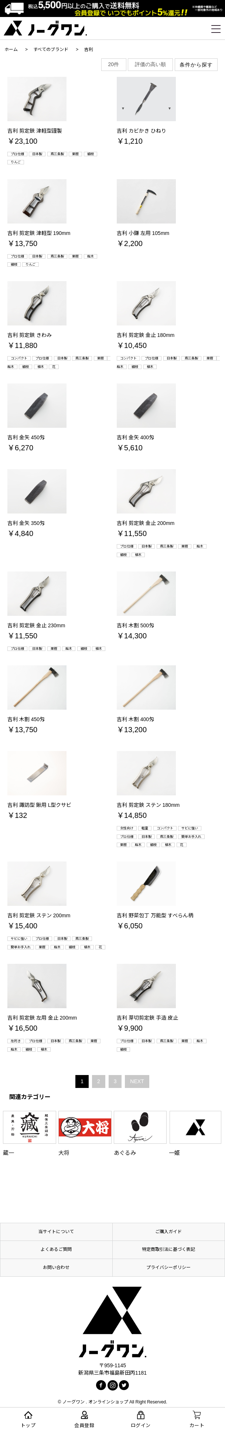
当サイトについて (56, 1231)
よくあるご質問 (56, 1249)
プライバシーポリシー (168, 1267)
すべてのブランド (50, 49)
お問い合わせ (56, 1267)
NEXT (137, 1081)
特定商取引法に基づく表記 (168, 1249)
